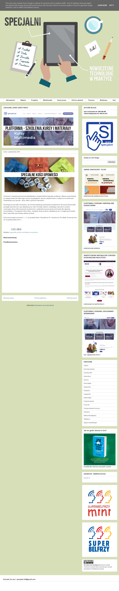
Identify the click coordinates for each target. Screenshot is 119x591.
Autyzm (86, 365)
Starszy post (72, 298)
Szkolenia (87, 412)
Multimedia (47, 100)
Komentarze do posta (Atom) (44, 305)
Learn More (102, 5)
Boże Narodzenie (89, 369)
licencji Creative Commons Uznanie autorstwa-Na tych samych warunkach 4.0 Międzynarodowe (98, 567)
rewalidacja (25, 232)
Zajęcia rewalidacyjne (90, 423)
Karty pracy (61, 100)
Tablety (23, 100)
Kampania (87, 390)
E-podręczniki (88, 373)
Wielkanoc (87, 419)
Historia (86, 380)
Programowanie (89, 401)
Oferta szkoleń (77, 100)
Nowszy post (8, 298)
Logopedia (87, 394)
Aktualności (10, 100)
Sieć (114, 100)
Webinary (103, 100)
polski (19, 232)
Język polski (87, 387)
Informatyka (87, 383)
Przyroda (86, 405)
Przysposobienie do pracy (92, 408)
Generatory (87, 376)
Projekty (34, 100)
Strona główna (40, 298)
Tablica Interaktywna (90, 415)
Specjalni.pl (87, 478)
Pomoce (91, 100)
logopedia (12, 232)
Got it (111, 5)
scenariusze (34, 232)
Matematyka (87, 398)
